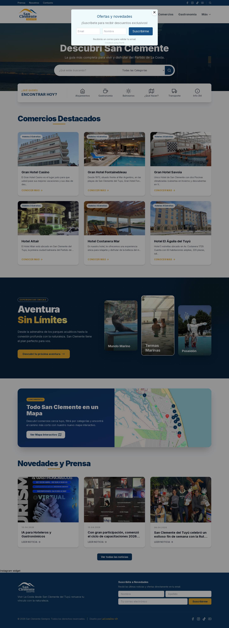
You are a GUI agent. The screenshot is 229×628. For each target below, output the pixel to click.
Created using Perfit (114, 43)
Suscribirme (141, 31)
